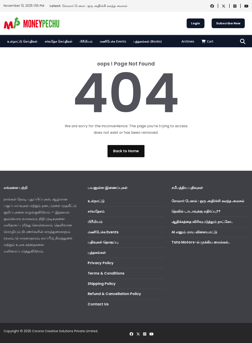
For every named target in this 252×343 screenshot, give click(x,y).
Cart (207, 41)
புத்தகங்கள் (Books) (147, 41)
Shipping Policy (102, 283)
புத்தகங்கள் (97, 252)
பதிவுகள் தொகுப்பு (103, 242)
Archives (187, 41)
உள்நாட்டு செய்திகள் (22, 41)
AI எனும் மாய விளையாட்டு (194, 232)
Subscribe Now (228, 23)
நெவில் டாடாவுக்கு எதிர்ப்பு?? (196, 211)
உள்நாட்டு (96, 201)
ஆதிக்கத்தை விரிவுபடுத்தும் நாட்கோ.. (202, 221)
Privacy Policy (101, 263)
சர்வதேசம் (96, 211)
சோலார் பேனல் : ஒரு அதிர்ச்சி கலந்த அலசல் (94, 6)
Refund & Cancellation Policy (114, 293)
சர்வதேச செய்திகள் (58, 41)
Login (195, 23)
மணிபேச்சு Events (113, 41)
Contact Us (98, 304)
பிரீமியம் (86, 41)
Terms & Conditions (106, 273)
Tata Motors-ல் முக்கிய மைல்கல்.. (201, 242)
